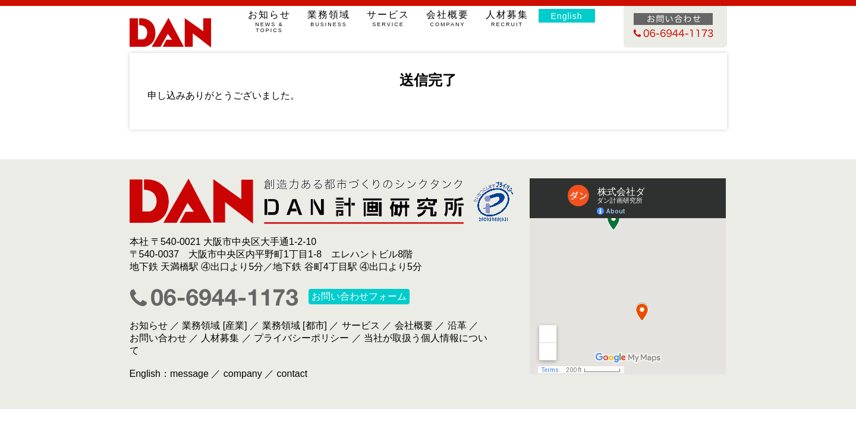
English (567, 16)
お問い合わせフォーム (359, 296)
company (243, 374)
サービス (388, 18)
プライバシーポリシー (301, 338)
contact (292, 374)
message (189, 374)
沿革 (457, 325)
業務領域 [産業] (214, 325)
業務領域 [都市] (294, 325)
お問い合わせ (158, 338)
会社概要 (448, 18)
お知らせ (269, 21)
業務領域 (329, 18)
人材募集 (507, 18)
